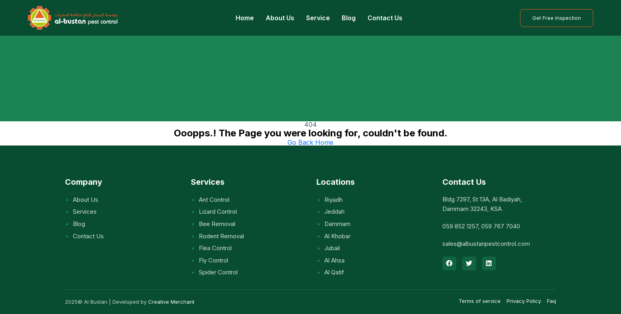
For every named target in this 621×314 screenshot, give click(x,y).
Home (245, 18)
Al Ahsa (334, 260)
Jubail (332, 248)
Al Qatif (334, 272)
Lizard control (218, 211)
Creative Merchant (171, 302)
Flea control (215, 248)
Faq (551, 301)
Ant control (214, 199)
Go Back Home (310, 142)
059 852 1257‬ (460, 226)
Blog (349, 18)
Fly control (213, 260)
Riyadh (333, 199)
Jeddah (334, 211)
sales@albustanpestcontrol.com (486, 243)
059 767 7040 (500, 226)
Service (318, 18)
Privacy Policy (524, 301)
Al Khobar (337, 236)
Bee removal (217, 224)
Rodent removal (221, 236)
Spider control (218, 272)
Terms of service (480, 301)
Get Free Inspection (556, 18)
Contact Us (385, 18)
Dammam (337, 224)
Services (85, 211)
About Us (280, 18)
